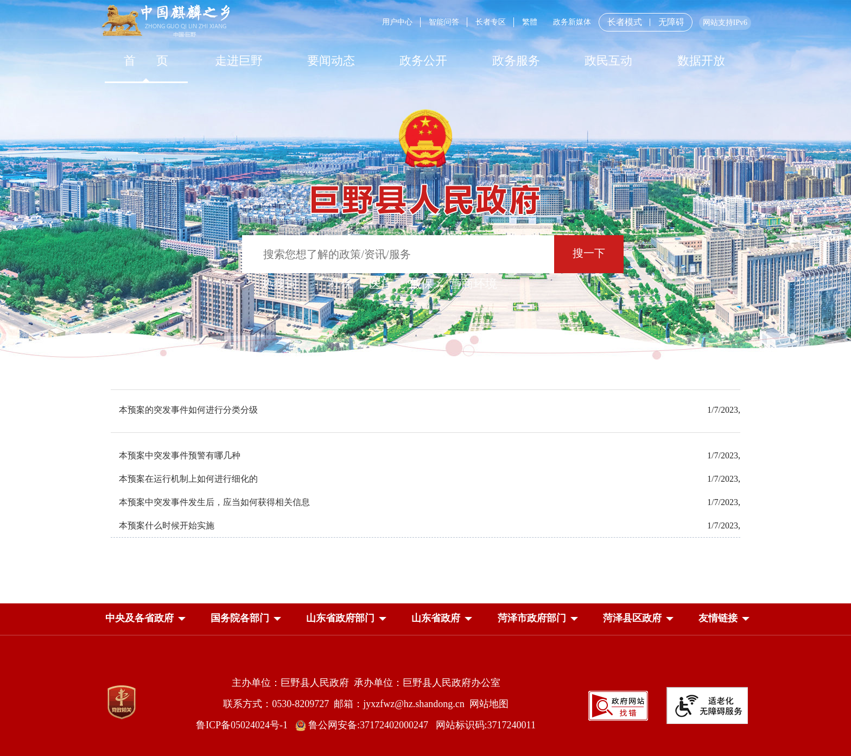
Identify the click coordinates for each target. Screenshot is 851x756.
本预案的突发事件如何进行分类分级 (188, 409)
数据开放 (701, 60)
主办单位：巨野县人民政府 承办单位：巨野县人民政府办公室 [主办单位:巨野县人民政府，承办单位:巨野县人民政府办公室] (366, 682)
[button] (139, 618)
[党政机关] (121, 702)
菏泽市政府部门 (532, 618)
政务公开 (423, 60)
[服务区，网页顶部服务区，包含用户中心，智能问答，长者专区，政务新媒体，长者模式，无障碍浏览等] (562, 22)
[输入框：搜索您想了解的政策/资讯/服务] (398, 254)
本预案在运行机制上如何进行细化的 (188, 478)
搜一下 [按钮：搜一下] (589, 253)
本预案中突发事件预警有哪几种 (179, 455)
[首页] (146, 60)
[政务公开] (423, 60)
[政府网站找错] (618, 704)
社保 (341, 284)
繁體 (529, 22)
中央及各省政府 (139, 618)
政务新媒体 (572, 22)
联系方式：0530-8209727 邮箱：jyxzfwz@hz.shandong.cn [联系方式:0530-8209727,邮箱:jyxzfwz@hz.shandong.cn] (346, 703)
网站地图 (489, 703)
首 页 (146, 60)
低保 (421, 284)
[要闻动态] (331, 60)
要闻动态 (331, 60)
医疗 (381, 284)
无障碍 (671, 22)
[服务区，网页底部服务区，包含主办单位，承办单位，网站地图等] (425, 695)
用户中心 (397, 22)
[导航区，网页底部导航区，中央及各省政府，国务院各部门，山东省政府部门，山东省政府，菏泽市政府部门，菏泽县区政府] (425, 619)
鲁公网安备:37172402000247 (365, 725)
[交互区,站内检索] (425, 255)
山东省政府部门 (340, 618)
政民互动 (608, 60)
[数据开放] (701, 60)
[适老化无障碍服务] (707, 705)
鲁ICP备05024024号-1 (244, 725)
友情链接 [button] (718, 618)
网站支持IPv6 (725, 22)
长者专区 (490, 22)
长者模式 (624, 22)
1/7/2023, (723, 409)
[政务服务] (516, 60)
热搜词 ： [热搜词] (287, 284)
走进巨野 (239, 60)
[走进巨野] (238, 60)
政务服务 (516, 60)
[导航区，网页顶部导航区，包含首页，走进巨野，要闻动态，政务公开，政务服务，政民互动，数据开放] (425, 60)
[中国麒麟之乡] (166, 21)
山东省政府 (435, 618)
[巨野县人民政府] (425, 194)
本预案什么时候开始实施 (166, 525)
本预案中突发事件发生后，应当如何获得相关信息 (214, 502)
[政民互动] (608, 60)
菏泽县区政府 (632, 618)
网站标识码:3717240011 (486, 725)
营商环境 (473, 284)
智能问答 (444, 22)
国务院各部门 (240, 618)
